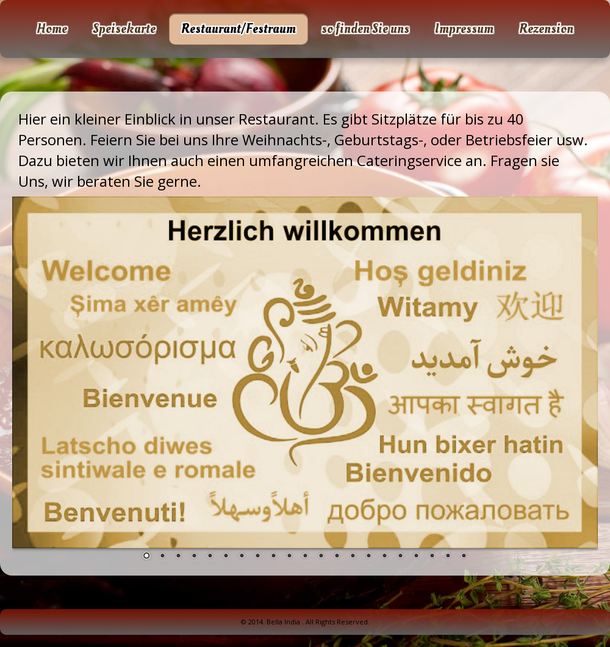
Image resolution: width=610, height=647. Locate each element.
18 (416, 556)
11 (305, 556)
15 (368, 556)
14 (352, 556)
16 (384, 556)
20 (447, 556)
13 (336, 556)
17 (400, 556)
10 (289, 556)
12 (321, 556)
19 (432, 556)
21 (463, 556)
